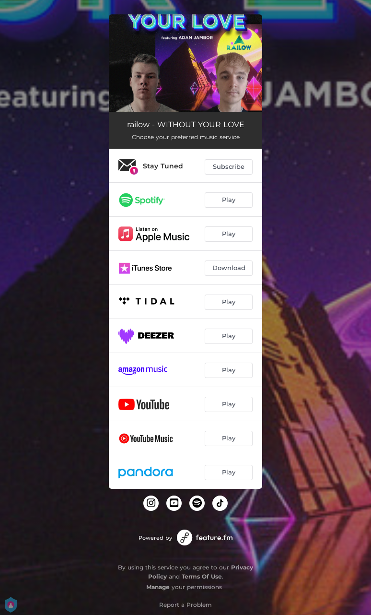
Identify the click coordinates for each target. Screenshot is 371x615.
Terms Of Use (202, 576)
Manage (158, 587)
